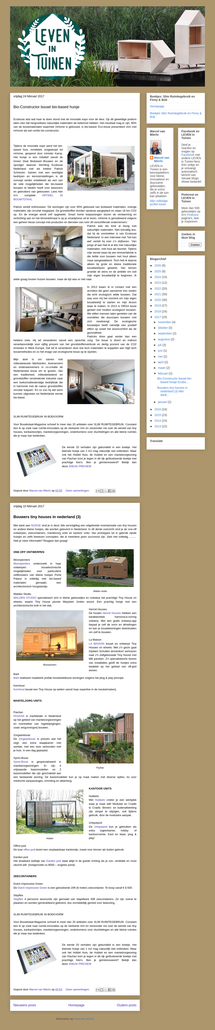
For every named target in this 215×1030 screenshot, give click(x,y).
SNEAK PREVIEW (80, 466)
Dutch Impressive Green (32, 887)
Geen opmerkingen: (78, 490)
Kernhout (19, 689)
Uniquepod (100, 826)
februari (163, 373)
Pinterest (192, 214)
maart (162, 367)
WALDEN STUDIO (24, 597)
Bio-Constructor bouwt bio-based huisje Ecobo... (174, 380)
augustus (164, 339)
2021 (158, 294)
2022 (158, 288)
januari (163, 402)
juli (160, 345)
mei (160, 356)
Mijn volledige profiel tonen (159, 202)
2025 (158, 271)
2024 (158, 277)
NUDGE (36, 525)
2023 (158, 282)
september (165, 333)
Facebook (187, 154)
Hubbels (100, 799)
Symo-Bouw (20, 761)
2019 (158, 305)
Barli (16, 677)
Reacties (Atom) (84, 1018)
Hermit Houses (112, 613)
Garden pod (53, 860)
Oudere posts (126, 1005)
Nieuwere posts (24, 1005)
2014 (158, 420)
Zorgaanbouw (27, 738)
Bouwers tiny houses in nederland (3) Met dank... (172, 391)
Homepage (76, 1005)
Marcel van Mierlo (161, 159)
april (161, 362)
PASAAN (18, 716)
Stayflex (18, 899)
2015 (158, 415)
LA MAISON (96, 643)
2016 (158, 409)
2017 (158, 317)
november (165, 322)
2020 (158, 300)
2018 (158, 311)
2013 (158, 426)
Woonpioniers (21, 563)
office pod (29, 849)
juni (160, 350)
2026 (158, 265)
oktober (163, 327)
